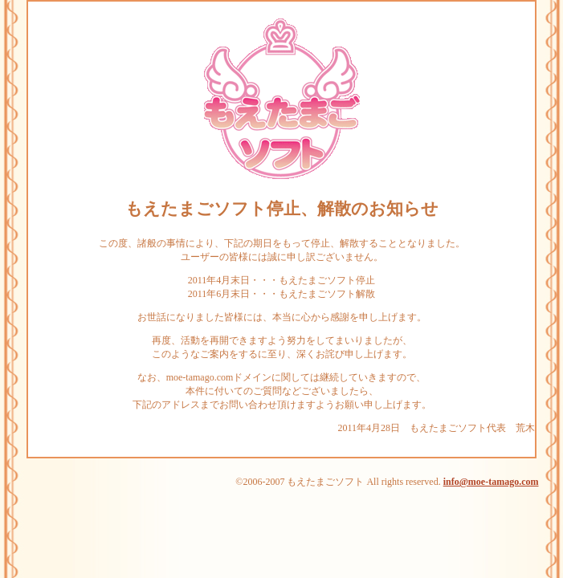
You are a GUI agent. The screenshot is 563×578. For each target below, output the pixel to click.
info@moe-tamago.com (491, 481)
